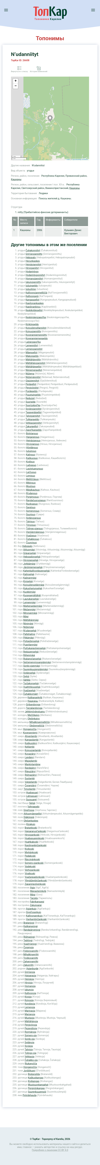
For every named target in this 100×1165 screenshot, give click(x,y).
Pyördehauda (29, 1095)
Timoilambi (29, 789)
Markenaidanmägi (32, 606)
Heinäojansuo (33, 440)
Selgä (32, 803)
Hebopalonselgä (31, 556)
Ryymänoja (30, 1032)
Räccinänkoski (32, 859)
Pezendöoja (31, 1028)
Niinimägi (28, 623)
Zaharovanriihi (30, 961)
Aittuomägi (29, 549)
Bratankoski (31, 827)
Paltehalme (29, 634)
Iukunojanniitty (33, 282)
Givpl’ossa (28, 810)
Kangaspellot (32, 299)
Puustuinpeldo (33, 394)
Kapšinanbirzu (33, 306)
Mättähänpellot (33, 366)
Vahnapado (33, 806)
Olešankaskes (31, 820)
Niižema (30, 373)
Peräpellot (31, 384)
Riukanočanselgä (32, 658)
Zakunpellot (32, 426)
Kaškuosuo (32, 458)
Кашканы (16, 179)
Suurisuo (30, 514)
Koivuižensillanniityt (36, 328)
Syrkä (26, 676)
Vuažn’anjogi (30, 944)
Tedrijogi (28, 940)
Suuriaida (30, 401)
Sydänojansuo (33, 518)
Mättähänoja (31, 1021)
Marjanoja (30, 1014)
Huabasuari (32, 792)
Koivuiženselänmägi (33, 585)
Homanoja (30, 986)
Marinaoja (30, 1010)
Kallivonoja (30, 993)
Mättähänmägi (31, 620)
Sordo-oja (30, 1039)
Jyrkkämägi (29, 563)
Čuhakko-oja (31, 1060)
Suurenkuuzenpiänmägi (35, 669)
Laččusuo (31, 472)
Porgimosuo (32, 497)
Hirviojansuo (32, 444)
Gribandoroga (33, 704)
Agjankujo (31, 908)
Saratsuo (30, 507)
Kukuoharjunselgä (32, 588)
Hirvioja (29, 982)
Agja (32, 887)
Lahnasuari (32, 796)
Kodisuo (30, 461)
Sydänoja (29, 1042)
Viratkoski (30, 873)
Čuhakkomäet (30, 694)
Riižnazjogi (29, 937)
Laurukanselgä (31, 599)
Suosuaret (31, 799)
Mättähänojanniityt (35, 363)
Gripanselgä (29, 553)
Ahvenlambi (31, 736)
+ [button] (16, 81)
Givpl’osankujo (33, 912)
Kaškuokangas (36, 1077)
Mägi (25, 616)
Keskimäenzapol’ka (36, 317)
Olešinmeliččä (36, 725)
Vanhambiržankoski (36, 919)
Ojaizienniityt (32, 380)
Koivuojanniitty (33, 331)
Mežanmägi (29, 609)
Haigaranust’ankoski (35, 831)
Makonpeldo (32, 356)
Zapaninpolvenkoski (35, 884)
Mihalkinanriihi (31, 954)
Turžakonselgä (31, 683)
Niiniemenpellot (34, 370)
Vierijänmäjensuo (35, 532)
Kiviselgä (28, 581)
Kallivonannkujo (34, 915)
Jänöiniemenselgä (32, 567)
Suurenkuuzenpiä (37, 1091)
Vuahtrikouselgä (31, 687)
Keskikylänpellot (34, 310)
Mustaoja (29, 1017)
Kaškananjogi (30, 926)
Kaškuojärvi (31, 743)
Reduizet (30, 398)
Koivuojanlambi (33, 750)
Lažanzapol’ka (33, 342)
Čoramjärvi (30, 785)
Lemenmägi (29, 602)
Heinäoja (29, 979)
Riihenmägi (29, 655)
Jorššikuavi (29, 1070)
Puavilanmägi (30, 644)
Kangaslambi (31, 739)
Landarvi (29, 757)
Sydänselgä (29, 673)
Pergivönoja (31, 1025)
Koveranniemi (30, 732)
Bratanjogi (28, 922)
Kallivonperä (32, 296)
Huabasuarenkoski (34, 838)
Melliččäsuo (32, 479)
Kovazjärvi (30, 753)
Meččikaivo (34, 715)
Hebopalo (31, 257)
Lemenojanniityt (34, 349)
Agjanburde (32, 968)
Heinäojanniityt (33, 264)
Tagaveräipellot (34, 412)
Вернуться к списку (19, 71)
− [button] (16, 86)
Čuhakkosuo (32, 539)
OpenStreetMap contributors (80, 159)
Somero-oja (31, 1035)
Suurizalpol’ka (33, 405)
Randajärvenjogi (31, 929)
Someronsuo (32, 511)
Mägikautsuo (33, 489)
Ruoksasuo (32, 504)
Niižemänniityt (33, 377)
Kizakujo (30, 824)
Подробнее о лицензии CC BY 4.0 (50, 1150)
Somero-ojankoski (34, 863)
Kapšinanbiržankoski (35, 845)
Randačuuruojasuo (36, 500)
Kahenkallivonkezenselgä (36, 570)
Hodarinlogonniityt (35, 275)
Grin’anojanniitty (34, 254)
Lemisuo (30, 475)
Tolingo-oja (30, 1053)
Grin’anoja (30, 972)
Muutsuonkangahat (38, 1084)
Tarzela (34, 898)
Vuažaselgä (29, 690)
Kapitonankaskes (35, 303)
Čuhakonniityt (33, 250)
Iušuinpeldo (32, 285)
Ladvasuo (31, 465)
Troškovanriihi (30, 958)
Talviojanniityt (33, 416)
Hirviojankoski (32, 834)
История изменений (38, 71)
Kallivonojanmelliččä (36, 292)
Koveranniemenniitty (36, 335)
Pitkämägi (28, 637)
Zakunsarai (36, 905)
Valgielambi (31, 782)
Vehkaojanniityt (34, 423)
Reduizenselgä (31, 651)
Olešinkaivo (34, 718)
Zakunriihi (28, 965)
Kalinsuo (30, 454)
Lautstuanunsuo (34, 468)
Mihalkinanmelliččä (39, 722)
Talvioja (29, 1049)
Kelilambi (29, 746)
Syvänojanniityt (33, 408)
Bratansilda (34, 1074)
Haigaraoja (30, 975)
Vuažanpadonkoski (35, 877)
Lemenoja (30, 1007)
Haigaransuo (32, 437)
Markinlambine (32, 764)
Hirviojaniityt (32, 268)
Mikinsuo (31, 482)
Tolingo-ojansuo (34, 528)
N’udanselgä (29, 630)
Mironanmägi (30, 613)
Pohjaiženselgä (31, 641)
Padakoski (30, 856)
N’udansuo (31, 493)
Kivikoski (29, 849)
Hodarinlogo (32, 271)
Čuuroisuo (31, 542)
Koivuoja (29, 1000)
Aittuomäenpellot (33, 813)
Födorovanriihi (30, 951)
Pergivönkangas (36, 1088)
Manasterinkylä (38, 891)
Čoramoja (28, 947)
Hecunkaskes (33, 261)
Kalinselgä (28, 574)
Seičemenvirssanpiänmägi (37, 662)
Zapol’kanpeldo (34, 430)
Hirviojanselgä (30, 560)
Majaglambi (31, 761)
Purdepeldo (32, 391)
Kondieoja (30, 1003)
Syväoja (29, 1046)
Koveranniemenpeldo (37, 338)
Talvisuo (30, 521)
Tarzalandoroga (34, 708)
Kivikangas (33, 1081)
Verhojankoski (32, 870)
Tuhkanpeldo (32, 419)
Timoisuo (31, 525)
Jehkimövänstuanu (35, 711)
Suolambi (30, 778)
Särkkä (26, 680)
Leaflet (68, 159)
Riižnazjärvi (31, 775)
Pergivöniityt (32, 387)
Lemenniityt (32, 345)
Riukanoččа (31, 1063)
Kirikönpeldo (32, 324)
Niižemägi (28, 627)
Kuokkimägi (29, 592)
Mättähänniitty (33, 359)
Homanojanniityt (34, 278)
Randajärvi (30, 768)
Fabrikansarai (37, 901)
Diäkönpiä (29, 817)
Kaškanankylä (34, 697)
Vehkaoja (29, 1056)
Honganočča (29, 729)
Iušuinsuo (31, 451)
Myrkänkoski (31, 852)
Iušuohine (31, 289)
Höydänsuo (32, 447)
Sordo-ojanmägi (31, 665)
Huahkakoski (31, 841)
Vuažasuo (31, 535)
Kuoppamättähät (32, 595)
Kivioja (28, 996)
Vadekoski (30, 866)
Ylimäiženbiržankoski (36, 880)
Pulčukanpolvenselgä (34, 648)
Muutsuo (30, 486)
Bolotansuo (32, 433)
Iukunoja (29, 989)
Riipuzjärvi (30, 771)
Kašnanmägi (29, 577)
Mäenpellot (31, 352)
